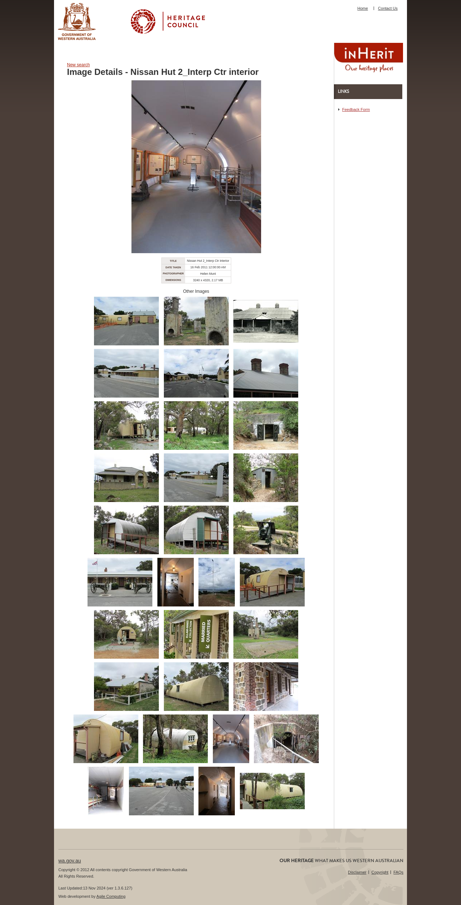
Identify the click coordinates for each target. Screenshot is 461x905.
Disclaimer (357, 872)
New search (78, 64)
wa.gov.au (69, 861)
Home (362, 8)
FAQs (398, 872)
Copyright (379, 872)
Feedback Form (356, 109)
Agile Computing (111, 896)
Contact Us (388, 8)
